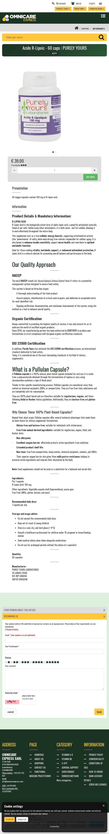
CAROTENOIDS (68, 772)
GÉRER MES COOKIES (98, 785)
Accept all (9, 819)
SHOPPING (84, 28)
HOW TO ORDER (96, 772)
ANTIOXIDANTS (98, 28)
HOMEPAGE (39, 755)
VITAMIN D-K (67, 755)
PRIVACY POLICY (96, 755)
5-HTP (64, 763)
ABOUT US (38, 759)
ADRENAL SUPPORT (70, 768)
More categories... (64, 780)
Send (99, 712)
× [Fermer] (103, 806)
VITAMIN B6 (67, 759)
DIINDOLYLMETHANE (70, 776)
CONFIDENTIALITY (96, 759)
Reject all (22, 819)
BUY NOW (90, 177)
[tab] (54, 610)
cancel (11, 712)
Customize (54, 826)
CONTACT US (40, 768)
